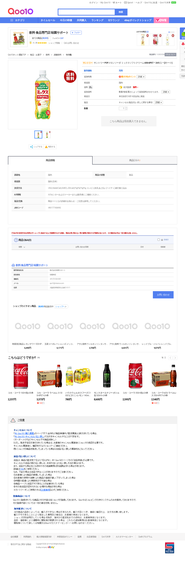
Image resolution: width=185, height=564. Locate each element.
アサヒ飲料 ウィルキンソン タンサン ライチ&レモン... (92, 344)
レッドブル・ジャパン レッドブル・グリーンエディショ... (157, 344)
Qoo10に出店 (150, 2)
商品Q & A (134, 160)
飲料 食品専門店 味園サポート (49, 32)
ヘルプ (139, 2)
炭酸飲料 (57, 55)
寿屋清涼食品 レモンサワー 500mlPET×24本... (27, 344)
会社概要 (14, 537)
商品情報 (50, 160)
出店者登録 (91, 537)
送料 (88, 87)
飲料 (48, 55)
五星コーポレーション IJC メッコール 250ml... (60, 344)
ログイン (93, 2)
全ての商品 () (40, 38)
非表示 (166, 240)
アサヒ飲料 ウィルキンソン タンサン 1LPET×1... (124, 344)
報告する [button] (51, 147)
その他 (68, 55)
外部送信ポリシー (64, 537)
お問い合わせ (163, 294)
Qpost (130, 2)
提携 (79, 537)
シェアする (38, 147)
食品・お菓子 (35, 55)
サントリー (87, 63)
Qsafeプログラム (145, 537)
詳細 (140, 76)
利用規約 (27, 537)
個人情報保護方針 (44, 537)
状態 (20, 247)
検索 (121, 12)
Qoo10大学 (165, 2)
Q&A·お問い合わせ (71, 43)
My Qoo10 (105, 2)
